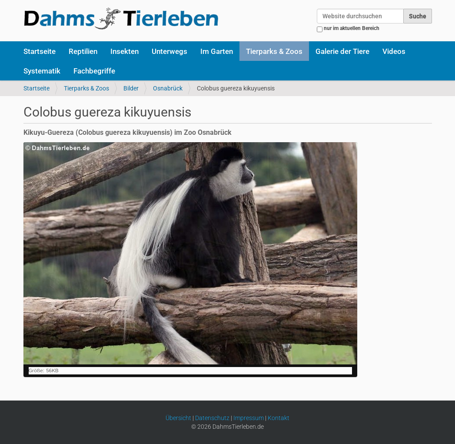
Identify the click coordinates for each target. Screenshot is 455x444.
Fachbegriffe (94, 71)
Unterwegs (169, 51)
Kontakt (278, 417)
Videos (393, 51)
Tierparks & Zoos (274, 51)
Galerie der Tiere (342, 51)
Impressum (248, 417)
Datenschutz (212, 417)
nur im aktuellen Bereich (351, 28)
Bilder (131, 88)
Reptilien (83, 51)
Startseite (39, 51)
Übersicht (178, 417)
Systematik (41, 71)
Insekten (124, 51)
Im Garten (216, 51)
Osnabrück (168, 88)
